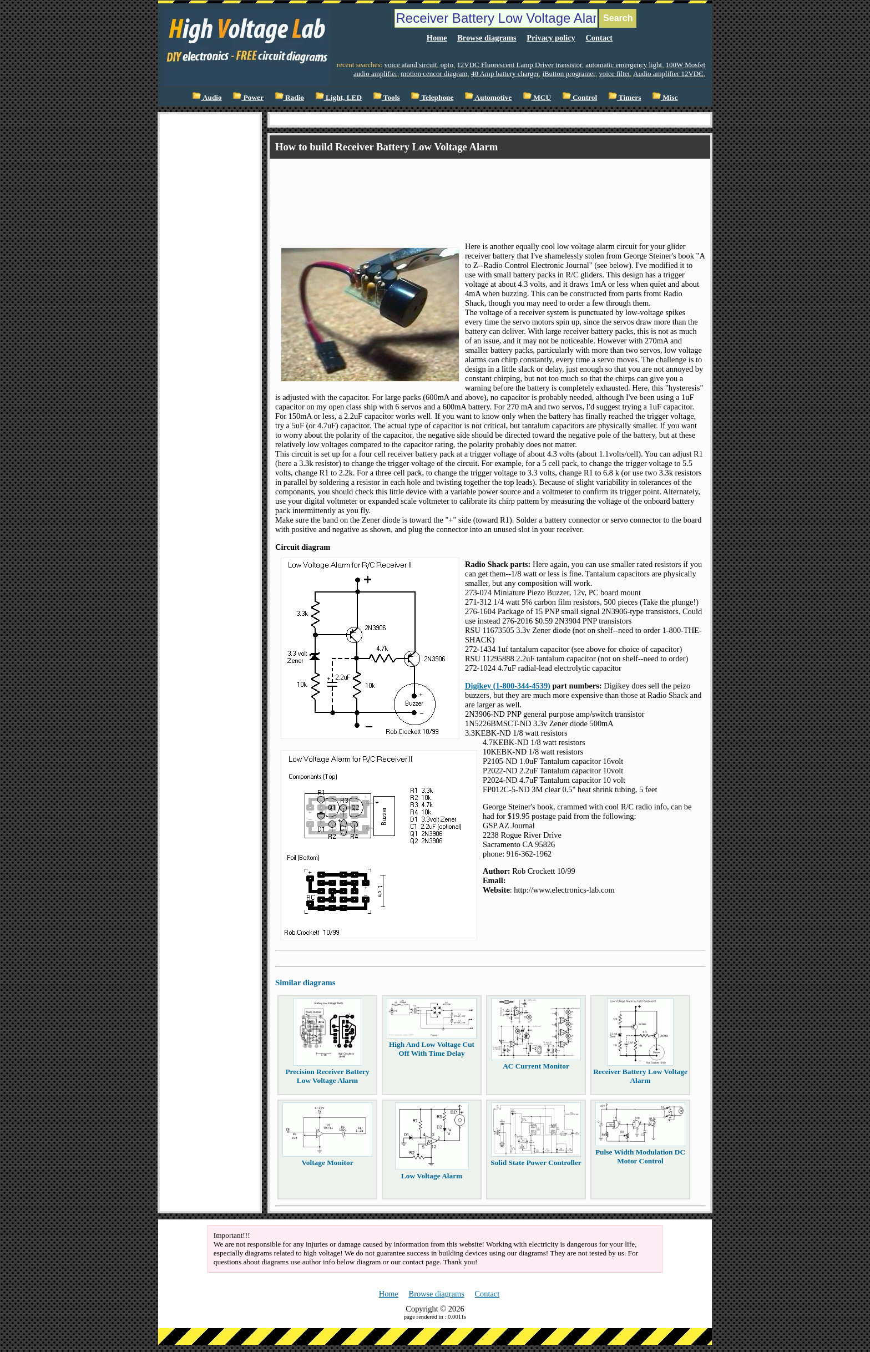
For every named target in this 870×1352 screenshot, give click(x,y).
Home (437, 37)
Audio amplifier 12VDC (668, 73)
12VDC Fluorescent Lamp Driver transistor (519, 64)
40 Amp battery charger (505, 73)
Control (580, 97)
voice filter (614, 73)
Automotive (488, 97)
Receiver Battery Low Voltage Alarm (640, 1076)
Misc (665, 97)
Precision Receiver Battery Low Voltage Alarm (327, 1076)
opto (447, 64)
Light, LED (338, 97)
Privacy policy (551, 37)
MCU (537, 97)
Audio (206, 97)
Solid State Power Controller (535, 1162)
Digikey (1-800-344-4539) (507, 685)
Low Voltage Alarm (431, 1176)
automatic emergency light (623, 64)
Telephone (432, 97)
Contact (599, 37)
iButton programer (568, 73)
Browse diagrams (486, 37)
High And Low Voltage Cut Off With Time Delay (431, 1048)
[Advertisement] (477, 190)
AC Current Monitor (536, 1066)
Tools (386, 97)
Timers (624, 97)
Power (248, 97)
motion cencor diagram (434, 73)
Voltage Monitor (327, 1162)
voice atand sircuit (410, 64)
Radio (289, 97)
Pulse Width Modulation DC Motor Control (640, 1156)
